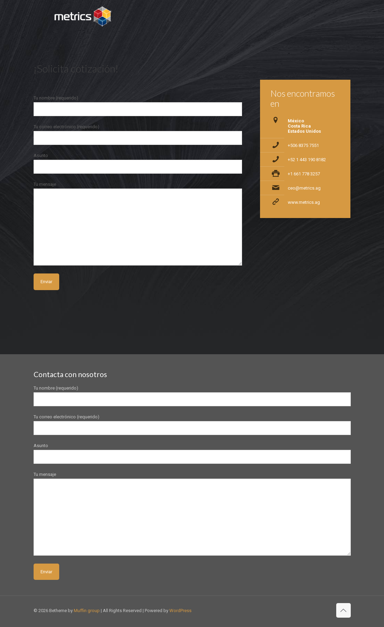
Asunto (138, 163)
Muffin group (87, 610)
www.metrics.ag (304, 202)
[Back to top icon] (343, 610)
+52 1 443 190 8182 (307, 159)
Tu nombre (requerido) (138, 105)
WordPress (180, 610)
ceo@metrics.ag (304, 188)
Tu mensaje (138, 223)
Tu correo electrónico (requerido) (138, 134)
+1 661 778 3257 (304, 173)
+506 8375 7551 (303, 145)
